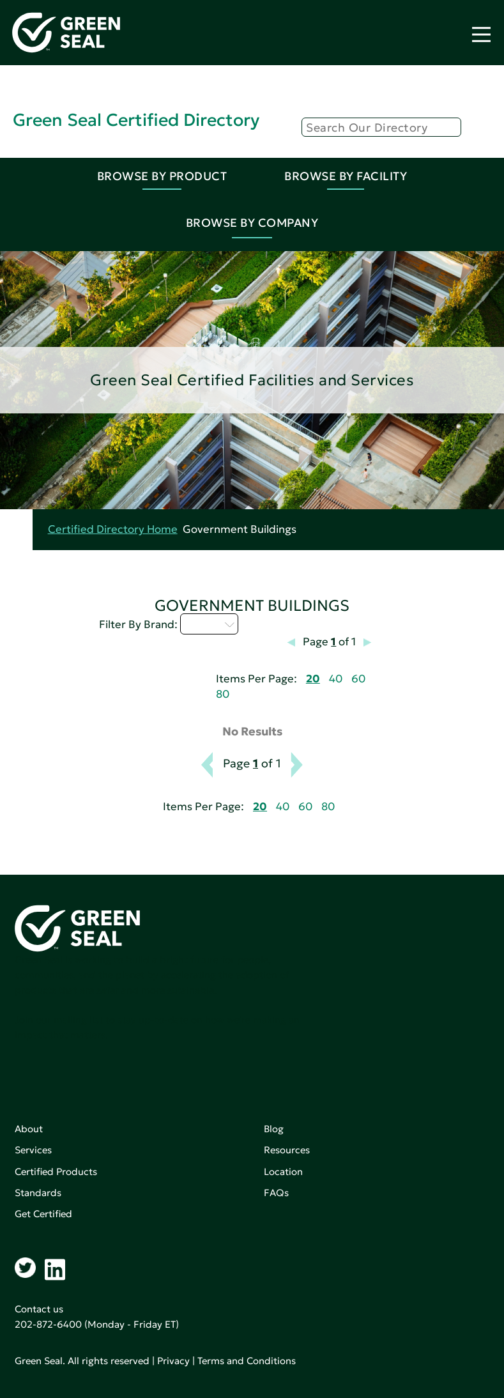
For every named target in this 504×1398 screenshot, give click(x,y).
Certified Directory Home (113, 529)
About (29, 1129)
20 (313, 679)
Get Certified (43, 1214)
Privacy (173, 1361)
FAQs (276, 1193)
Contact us (39, 1309)
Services (33, 1150)
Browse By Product (162, 176)
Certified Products (56, 1171)
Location (283, 1171)
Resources (287, 1150)
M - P (209, 623)
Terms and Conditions (246, 1361)
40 (335, 679)
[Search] (381, 127)
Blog (274, 1129)
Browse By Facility (345, 176)
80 (222, 694)
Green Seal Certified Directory (136, 119)
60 (358, 679)
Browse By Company (252, 222)
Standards (38, 1193)
